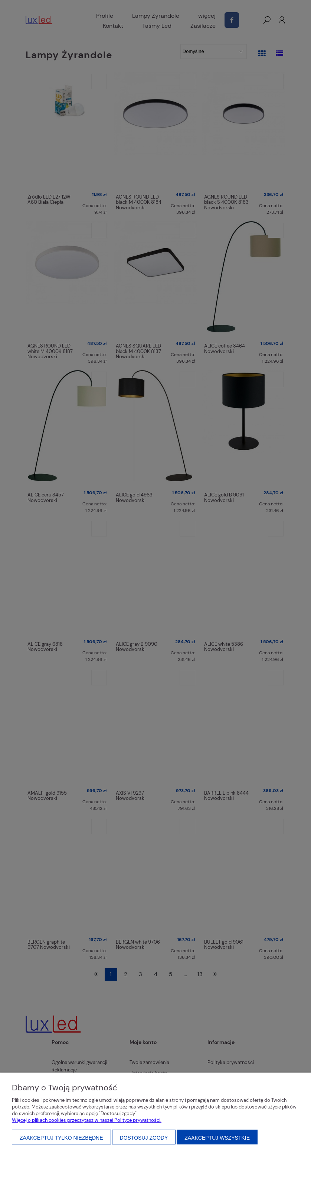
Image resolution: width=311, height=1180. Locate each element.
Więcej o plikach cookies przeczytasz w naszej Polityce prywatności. (86, 1120)
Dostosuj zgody (144, 1138)
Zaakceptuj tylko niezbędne (61, 1138)
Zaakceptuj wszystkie (217, 1138)
